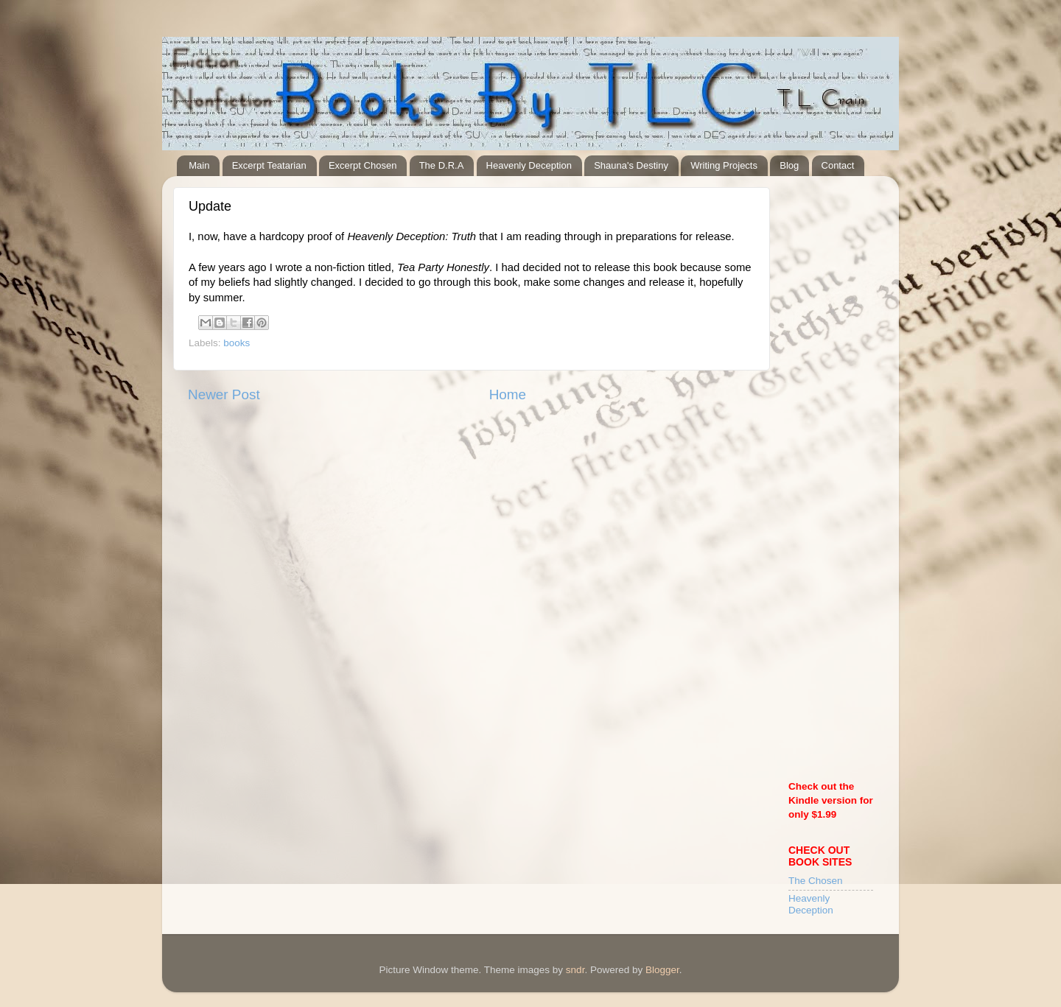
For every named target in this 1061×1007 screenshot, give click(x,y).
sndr (575, 969)
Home (507, 394)
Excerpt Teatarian (269, 165)
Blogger (662, 969)
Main (199, 165)
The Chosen (815, 880)
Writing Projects (723, 165)
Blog (789, 165)
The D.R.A (441, 165)
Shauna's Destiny (631, 165)
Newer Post (224, 394)
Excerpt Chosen (363, 165)
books (236, 342)
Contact (838, 165)
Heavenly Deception (529, 165)
